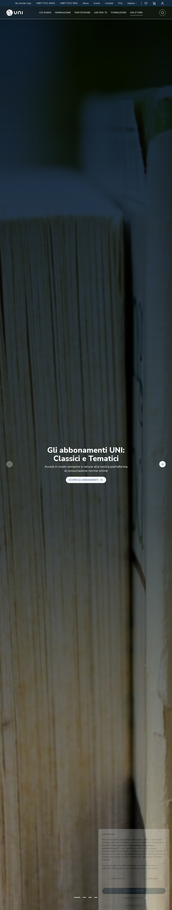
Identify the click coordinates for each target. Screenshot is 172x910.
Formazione (118, 12)
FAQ (120, 3)
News (86, 3)
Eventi (97, 3)
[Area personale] (162, 3)
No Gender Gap (23, 3)
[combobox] (133, 3)
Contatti (109, 3)
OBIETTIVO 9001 (69, 3)
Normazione (63, 12)
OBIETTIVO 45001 (45, 3)
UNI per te (100, 12)
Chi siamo (45, 12)
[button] (146, 3)
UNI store (136, 12)
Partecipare (83, 12)
